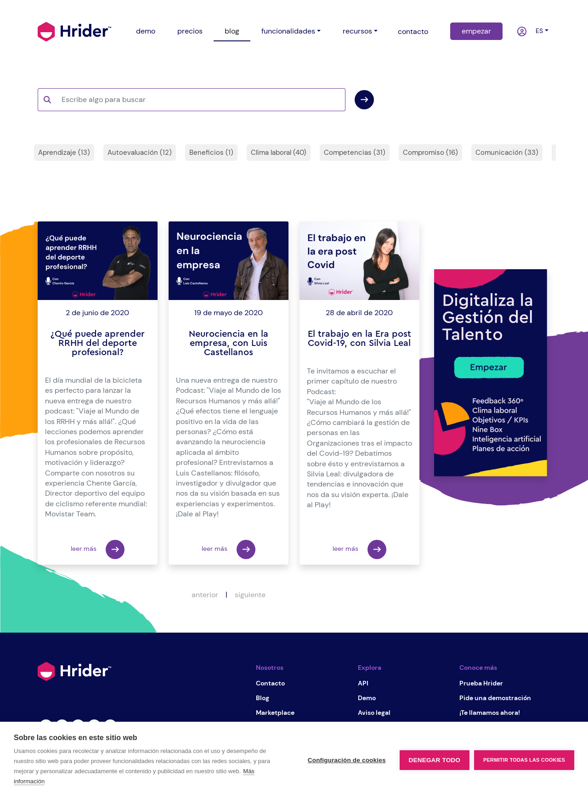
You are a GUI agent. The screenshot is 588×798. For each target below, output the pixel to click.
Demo (367, 698)
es (537, 31)
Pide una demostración (495, 698)
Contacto (270, 683)
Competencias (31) (354, 152)
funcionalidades (288, 31)
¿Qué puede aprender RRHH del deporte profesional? (98, 343)
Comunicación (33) (506, 152)
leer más (97, 549)
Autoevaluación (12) (139, 152)
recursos (357, 31)
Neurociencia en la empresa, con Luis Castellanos (228, 343)
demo (145, 31)
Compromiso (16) (430, 152)
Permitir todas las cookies (524, 760)
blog (232, 31)
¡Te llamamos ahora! (489, 712)
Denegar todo (434, 760)
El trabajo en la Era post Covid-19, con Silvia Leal (359, 338)
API (363, 683)
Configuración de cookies (347, 760)
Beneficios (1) (211, 152)
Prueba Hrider (481, 683)
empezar (476, 31)
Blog (262, 698)
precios (190, 31)
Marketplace (275, 712)
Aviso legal (374, 712)
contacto (413, 31)
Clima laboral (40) (278, 152)
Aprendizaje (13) (64, 152)
